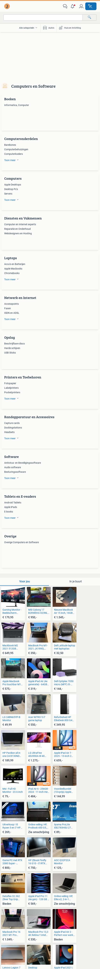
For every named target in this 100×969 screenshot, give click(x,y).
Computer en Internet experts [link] (20, 224)
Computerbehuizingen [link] (16, 149)
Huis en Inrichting (70, 28)
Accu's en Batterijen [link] (14, 264)
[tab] (24, 582)
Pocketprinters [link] (12, 392)
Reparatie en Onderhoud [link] (17, 228)
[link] (7, 6)
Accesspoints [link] (11, 303)
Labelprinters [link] (11, 387)
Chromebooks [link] (11, 273)
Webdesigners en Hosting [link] (18, 233)
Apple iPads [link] (10, 507)
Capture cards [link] (12, 423)
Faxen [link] (7, 308)
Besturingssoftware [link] (15, 471)
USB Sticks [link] (10, 352)
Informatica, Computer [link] (16, 105)
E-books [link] (8, 511)
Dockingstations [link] (13, 427)
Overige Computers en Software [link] (21, 542)
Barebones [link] (10, 144)
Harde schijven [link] (12, 348)
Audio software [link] (12, 467)
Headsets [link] (9, 432)
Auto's (48, 28)
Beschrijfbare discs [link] (14, 343)
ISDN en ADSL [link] (11, 312)
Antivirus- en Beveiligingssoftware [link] (22, 462)
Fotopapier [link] (10, 383)
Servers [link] (8, 193)
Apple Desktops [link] (12, 184)
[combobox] (43, 17)
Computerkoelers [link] (13, 154)
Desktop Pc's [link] (11, 189)
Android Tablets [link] (12, 502)
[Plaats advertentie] (90, 6)
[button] (73, 6)
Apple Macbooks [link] (13, 268)
